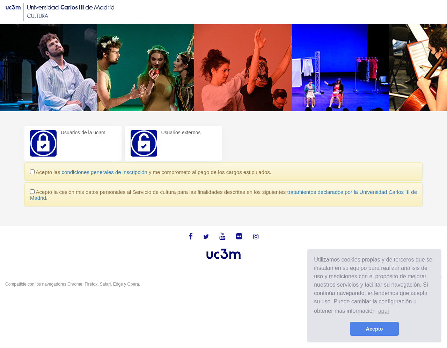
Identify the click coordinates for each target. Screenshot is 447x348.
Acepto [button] (374, 329)
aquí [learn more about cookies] (383, 311)
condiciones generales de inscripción (104, 172)
